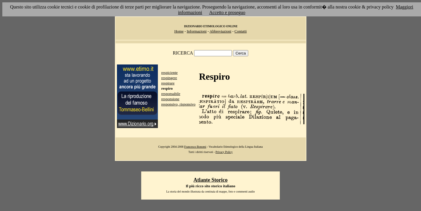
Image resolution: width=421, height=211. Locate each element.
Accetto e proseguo (227, 12)
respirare (168, 83)
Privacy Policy (224, 152)
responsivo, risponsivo (178, 104)
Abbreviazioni (220, 31)
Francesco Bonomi (195, 146)
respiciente (169, 72)
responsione (170, 99)
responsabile (170, 93)
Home (179, 31)
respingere (169, 78)
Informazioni (197, 31)
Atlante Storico (210, 180)
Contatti (240, 31)
